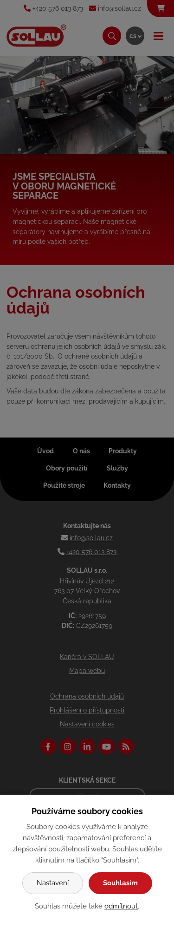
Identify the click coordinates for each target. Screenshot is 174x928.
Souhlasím (120, 883)
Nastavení (53, 883)
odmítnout (121, 906)
